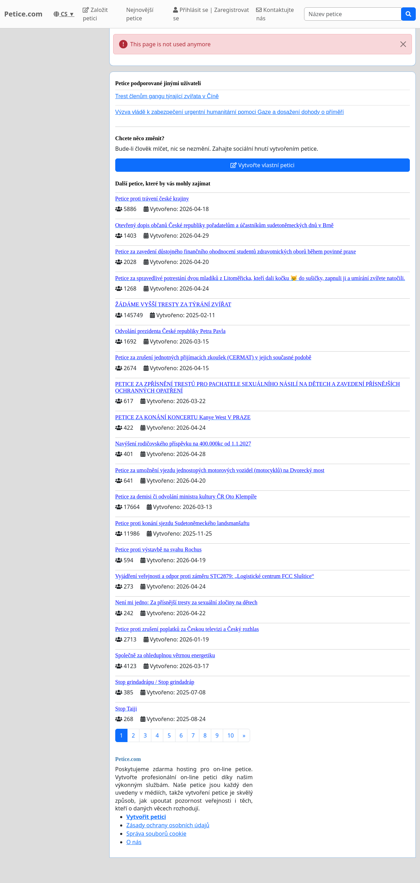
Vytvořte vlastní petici (262, 165)
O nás (134, 842)
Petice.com (23, 14)
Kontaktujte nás (275, 14)
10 (230, 735)
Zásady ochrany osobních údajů (167, 825)
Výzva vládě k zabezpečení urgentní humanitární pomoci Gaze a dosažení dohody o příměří (229, 112)
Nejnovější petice (139, 14)
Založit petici (95, 14)
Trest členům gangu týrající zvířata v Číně (167, 96)
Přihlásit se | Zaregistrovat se (211, 14)
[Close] (403, 44)
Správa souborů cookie (156, 833)
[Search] (352, 14)
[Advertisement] (52, 133)
